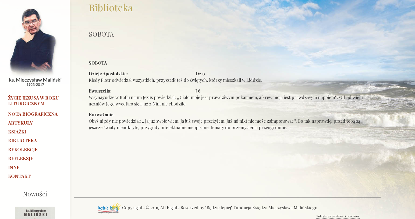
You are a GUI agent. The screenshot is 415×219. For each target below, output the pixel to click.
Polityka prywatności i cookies (338, 216)
